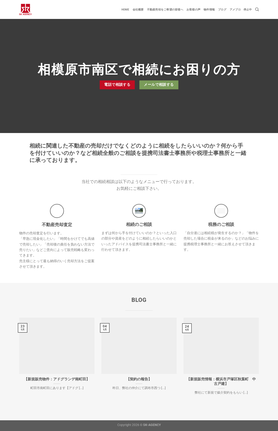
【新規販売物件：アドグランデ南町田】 (57, 379)
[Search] (257, 9)
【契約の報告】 (139, 379)
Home (125, 9)
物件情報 (209, 9)
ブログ (222, 9)
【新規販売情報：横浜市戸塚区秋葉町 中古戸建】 (221, 381)
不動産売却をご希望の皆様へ (165, 9)
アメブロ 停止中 (241, 9)
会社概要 (138, 9)
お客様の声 (193, 9)
